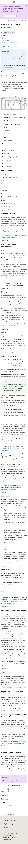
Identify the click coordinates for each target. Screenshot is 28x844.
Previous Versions (15, 831)
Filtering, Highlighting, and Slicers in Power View (13, 584)
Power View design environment (9, 42)
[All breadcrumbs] (2, 20)
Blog (4, 833)
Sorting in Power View (20, 687)
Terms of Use (6, 837)
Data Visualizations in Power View (10, 809)
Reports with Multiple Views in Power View (12, 711)
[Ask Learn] (22, 20)
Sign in (25, 2)
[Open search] (21, 2)
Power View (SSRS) (6, 805)
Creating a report (6, 40)
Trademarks (13, 837)
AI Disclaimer (6, 831)
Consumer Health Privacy (9, 835)
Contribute (10, 833)
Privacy (16, 833)
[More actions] (25, 20)
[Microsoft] (14, 2)
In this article (5, 38)
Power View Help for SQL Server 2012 (12, 20)
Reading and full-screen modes (9, 44)
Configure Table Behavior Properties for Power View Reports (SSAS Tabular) (12, 448)
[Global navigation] (1, 2)
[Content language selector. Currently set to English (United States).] (10, 820)
